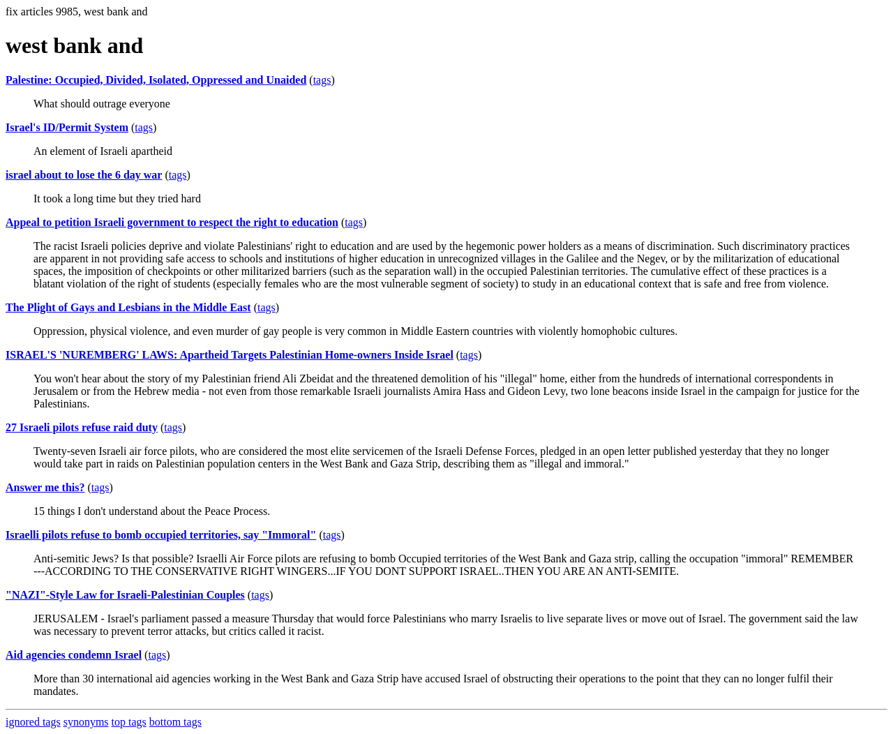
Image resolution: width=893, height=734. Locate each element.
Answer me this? (45, 487)
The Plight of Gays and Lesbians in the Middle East (128, 307)
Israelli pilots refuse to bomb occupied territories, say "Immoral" (161, 535)
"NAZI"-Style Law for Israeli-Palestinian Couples (125, 595)
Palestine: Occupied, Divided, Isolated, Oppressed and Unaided (156, 80)
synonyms (86, 722)
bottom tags (175, 722)
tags (322, 80)
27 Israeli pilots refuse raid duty (82, 427)
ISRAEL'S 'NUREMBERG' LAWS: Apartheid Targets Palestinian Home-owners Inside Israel (229, 355)
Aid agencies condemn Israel (74, 655)
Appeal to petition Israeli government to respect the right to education (172, 222)
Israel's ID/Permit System (67, 127)
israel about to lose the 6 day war (84, 175)
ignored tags (33, 722)
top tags (129, 722)
